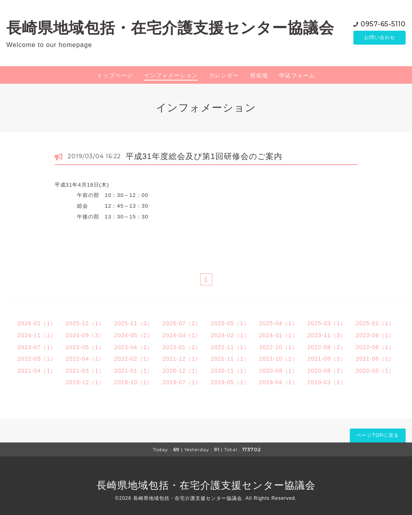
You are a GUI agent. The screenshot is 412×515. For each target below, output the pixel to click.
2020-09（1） (278, 371)
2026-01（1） (37, 323)
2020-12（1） (181, 371)
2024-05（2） (133, 335)
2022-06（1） (375, 347)
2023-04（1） (133, 347)
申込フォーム (297, 75)
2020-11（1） (230, 371)
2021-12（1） (181, 359)
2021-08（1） (327, 359)
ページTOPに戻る (377, 435)
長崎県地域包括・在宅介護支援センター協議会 (170, 28)
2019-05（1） (230, 382)
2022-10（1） (278, 347)
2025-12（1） (85, 323)
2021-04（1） (37, 371)
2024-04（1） (181, 335)
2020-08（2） (327, 371)
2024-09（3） (85, 335)
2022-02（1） (133, 359)
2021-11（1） (230, 359)
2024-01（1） (278, 335)
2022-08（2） (327, 347)
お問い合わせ (380, 38)
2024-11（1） (37, 335)
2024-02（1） (230, 335)
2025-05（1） (230, 323)
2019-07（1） (181, 382)
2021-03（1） (85, 371)
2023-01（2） (181, 347)
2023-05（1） (85, 347)
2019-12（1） (85, 382)
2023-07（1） (37, 347)
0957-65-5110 (383, 24)
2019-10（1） (133, 382)
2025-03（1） (327, 323)
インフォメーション (171, 75)
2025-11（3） (133, 323)
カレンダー (224, 75)
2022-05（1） (37, 359)
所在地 (259, 75)
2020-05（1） (375, 371)
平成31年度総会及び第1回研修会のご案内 (204, 156)
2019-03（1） (327, 382)
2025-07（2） (181, 323)
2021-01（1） (133, 371)
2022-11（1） (230, 347)
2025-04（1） (278, 323)
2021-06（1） (375, 359)
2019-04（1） (278, 382)
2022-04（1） (85, 359)
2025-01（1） (375, 323)
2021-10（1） (278, 359)
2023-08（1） (375, 335)
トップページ (115, 75)
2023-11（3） (327, 335)
